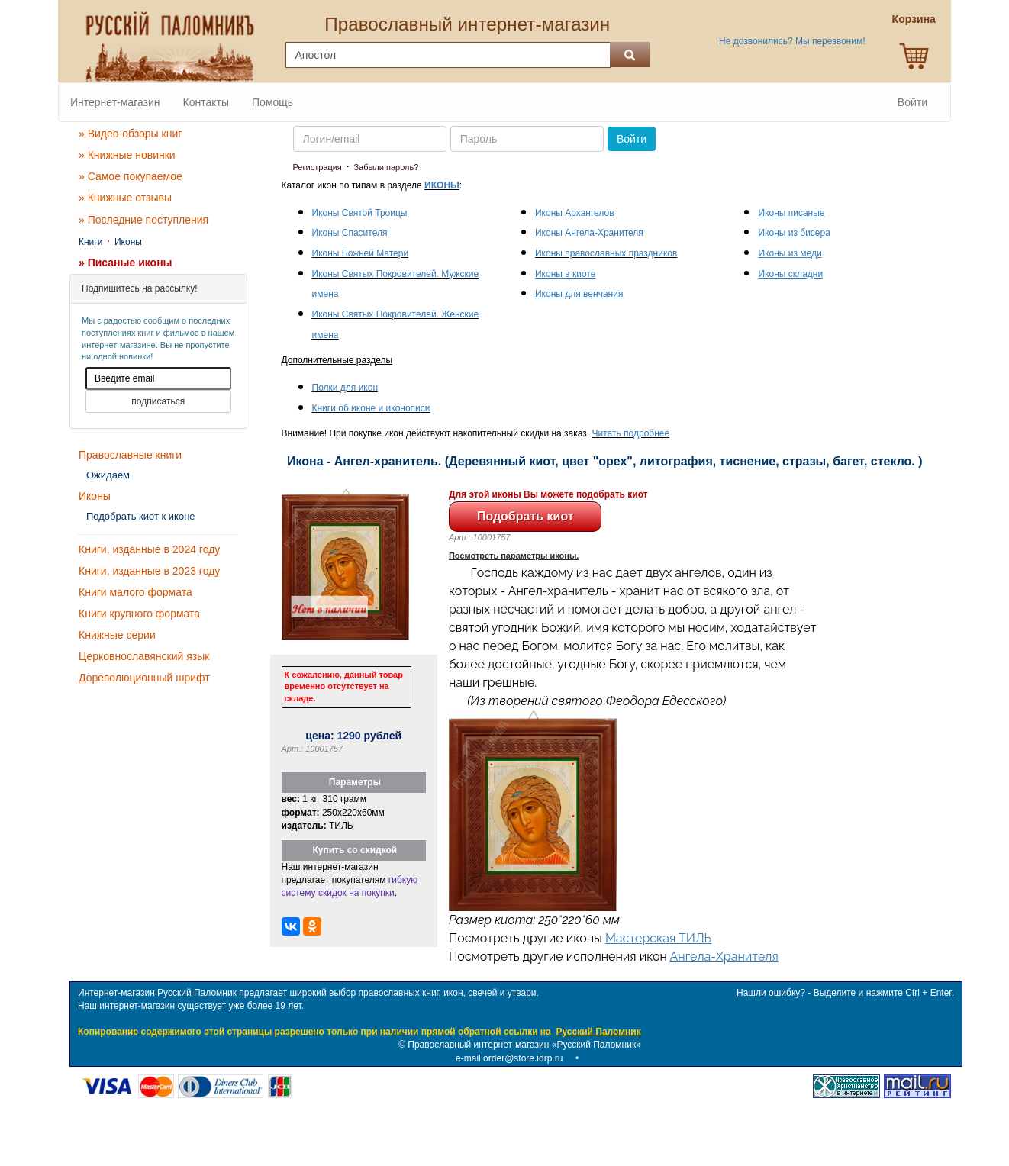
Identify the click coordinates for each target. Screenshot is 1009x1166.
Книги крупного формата (139, 613)
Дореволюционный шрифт (144, 678)
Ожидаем (108, 475)
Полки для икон (345, 387)
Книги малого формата (135, 592)
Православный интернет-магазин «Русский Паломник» (524, 1044)
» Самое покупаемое (130, 176)
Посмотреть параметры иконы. (514, 555)
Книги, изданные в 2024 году (149, 549)
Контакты (206, 102)
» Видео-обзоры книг (130, 133)
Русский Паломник (598, 1031)
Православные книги (130, 455)
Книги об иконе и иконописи (371, 408)
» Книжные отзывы (125, 198)
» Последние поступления (143, 220)
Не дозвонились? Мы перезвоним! (792, 41)
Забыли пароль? (385, 167)
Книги (90, 242)
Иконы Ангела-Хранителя (589, 232)
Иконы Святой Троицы (360, 213)
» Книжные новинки (127, 155)
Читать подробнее (631, 433)
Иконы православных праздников (606, 253)
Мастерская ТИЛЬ (658, 938)
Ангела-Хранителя (724, 956)
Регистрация (317, 167)
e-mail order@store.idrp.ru (509, 1058)
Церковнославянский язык (144, 656)
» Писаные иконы (125, 262)
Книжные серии (117, 635)
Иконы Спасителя (350, 232)
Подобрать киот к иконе (140, 516)
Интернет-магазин (115, 102)
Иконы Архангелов (574, 213)
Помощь (272, 102)
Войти (912, 102)
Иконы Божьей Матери (360, 253)
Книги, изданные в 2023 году (149, 571)
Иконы (128, 242)
